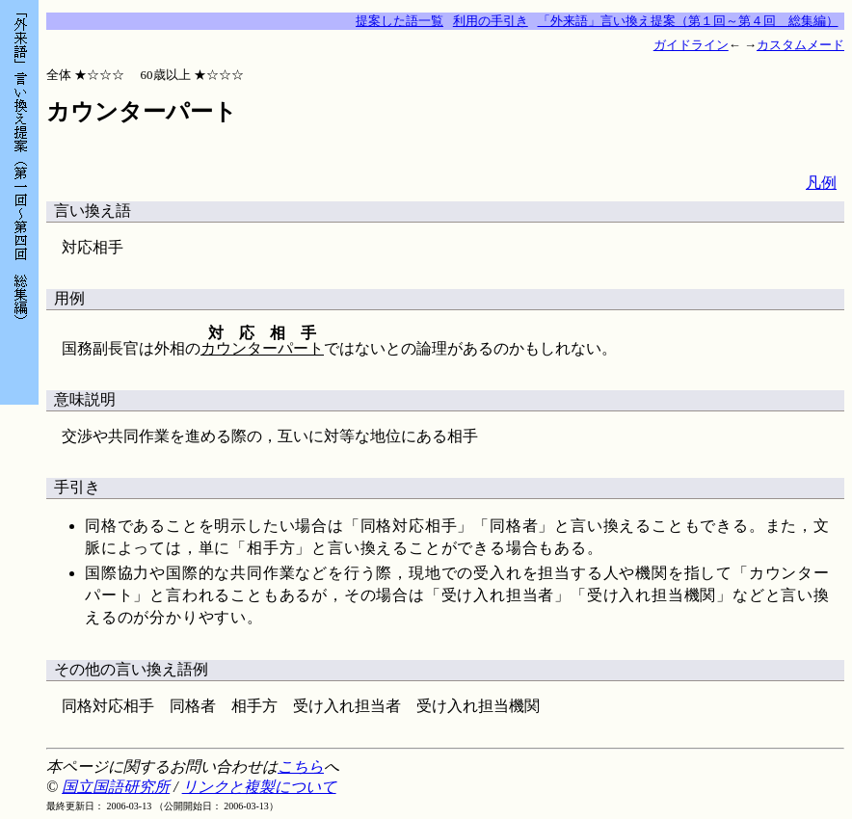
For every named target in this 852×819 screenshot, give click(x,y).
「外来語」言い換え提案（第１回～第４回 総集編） (688, 20)
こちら (301, 766)
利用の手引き (490, 20)
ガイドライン (691, 45)
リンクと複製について (259, 787)
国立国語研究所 (116, 787)
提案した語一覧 (399, 20)
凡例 (821, 182)
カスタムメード (800, 45)
